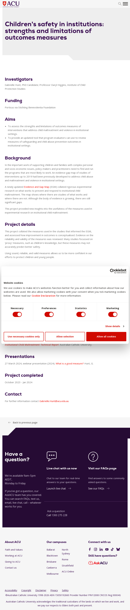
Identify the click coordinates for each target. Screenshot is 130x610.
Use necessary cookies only (24, 336)
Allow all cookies (106, 336)
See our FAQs (96, 488)
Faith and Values (14, 549)
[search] (119, 4)
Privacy (54, 590)
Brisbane (51, 561)
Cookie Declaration (44, 295)
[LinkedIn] (101, 550)
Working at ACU (13, 555)
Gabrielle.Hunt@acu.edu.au (54, 401)
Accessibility (11, 590)
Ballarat (51, 549)
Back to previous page (25, 422)
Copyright (26, 590)
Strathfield (67, 565)
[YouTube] (106, 550)
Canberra (52, 567)
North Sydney (66, 551)
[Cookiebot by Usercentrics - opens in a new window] (112, 271)
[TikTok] (112, 550)
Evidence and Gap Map (36, 186)
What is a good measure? (70, 363)
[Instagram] (95, 550)
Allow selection (65, 336)
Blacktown (52, 555)
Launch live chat (56, 488)
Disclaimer (40, 590)
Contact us (11, 567)
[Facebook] (89, 550)
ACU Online (68, 571)
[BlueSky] (118, 550)
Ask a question (56, 511)
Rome (65, 559)
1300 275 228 (59, 515)
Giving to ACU (12, 561)
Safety (65, 590)
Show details (112, 326)
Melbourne (53, 573)
